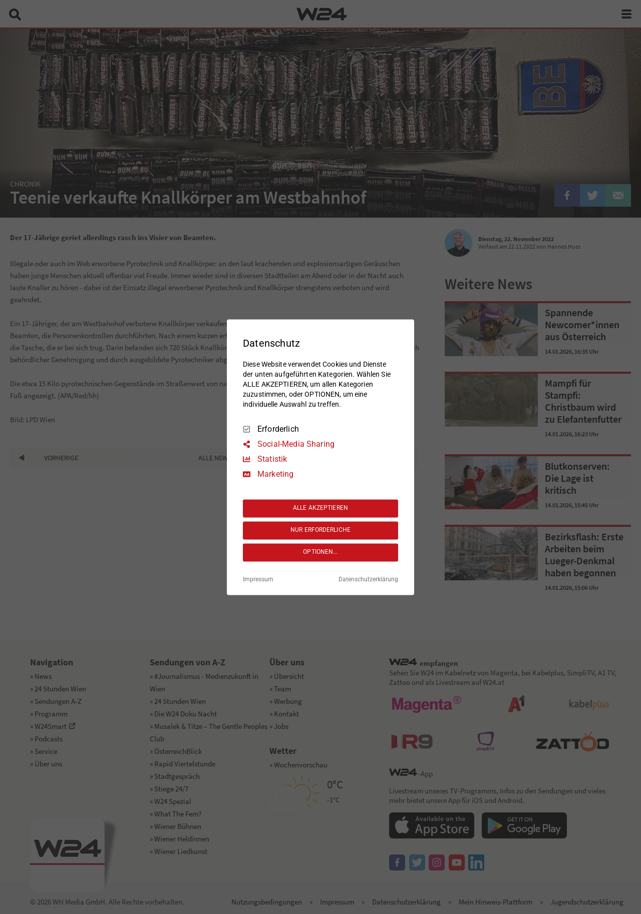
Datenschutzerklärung (368, 579)
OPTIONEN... (320, 552)
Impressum (258, 579)
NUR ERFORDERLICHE (320, 530)
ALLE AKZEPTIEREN (320, 508)
